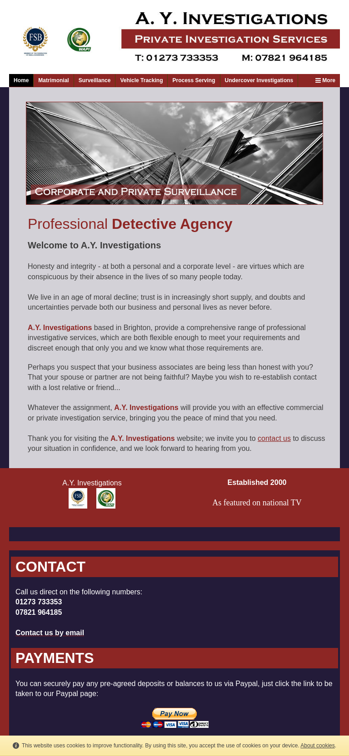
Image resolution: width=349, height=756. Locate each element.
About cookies (317, 745)
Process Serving (193, 80)
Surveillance (95, 80)
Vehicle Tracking (141, 80)
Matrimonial (53, 80)
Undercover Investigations (259, 80)
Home (21, 80)
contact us (274, 438)
